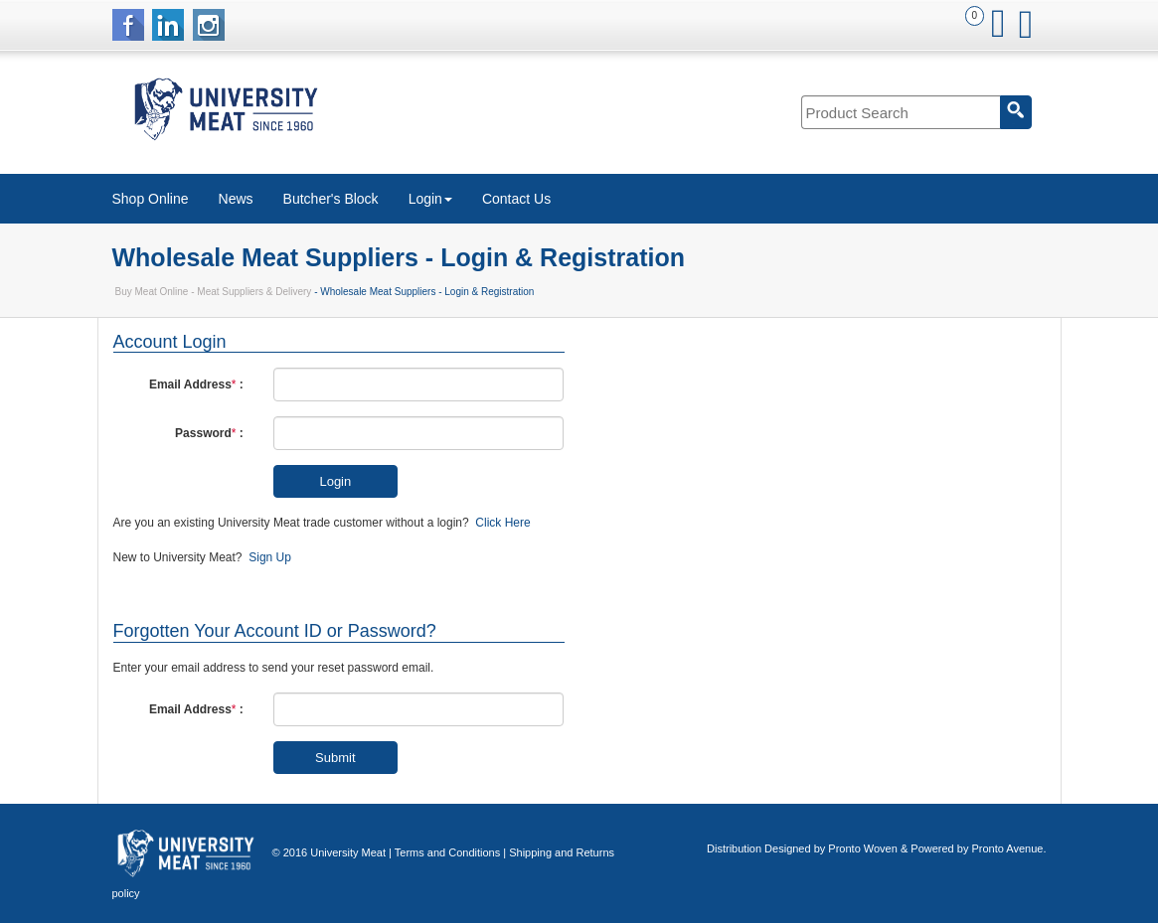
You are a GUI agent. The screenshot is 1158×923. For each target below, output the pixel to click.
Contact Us (516, 199)
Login (430, 199)
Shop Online (150, 199)
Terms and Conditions (447, 852)
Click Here (502, 523)
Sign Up (269, 557)
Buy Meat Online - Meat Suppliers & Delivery (213, 291)
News (236, 199)
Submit (335, 757)
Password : (209, 433)
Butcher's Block (331, 199)
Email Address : (196, 384)
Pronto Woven (863, 848)
